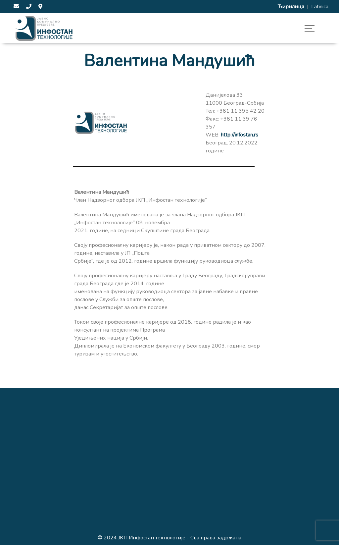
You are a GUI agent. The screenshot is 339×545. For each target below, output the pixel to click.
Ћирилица (292, 6)
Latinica (319, 6)
